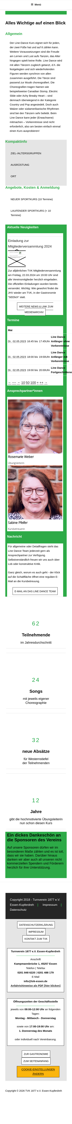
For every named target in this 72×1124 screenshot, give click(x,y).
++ (41, 382)
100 (33, 382)
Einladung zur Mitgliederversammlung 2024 (30, 243)
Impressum (50, 905)
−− (14, 382)
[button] (36, 153)
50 (27, 382)
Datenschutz (18, 909)
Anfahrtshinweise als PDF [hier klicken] (35, 985)
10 (23, 382)
